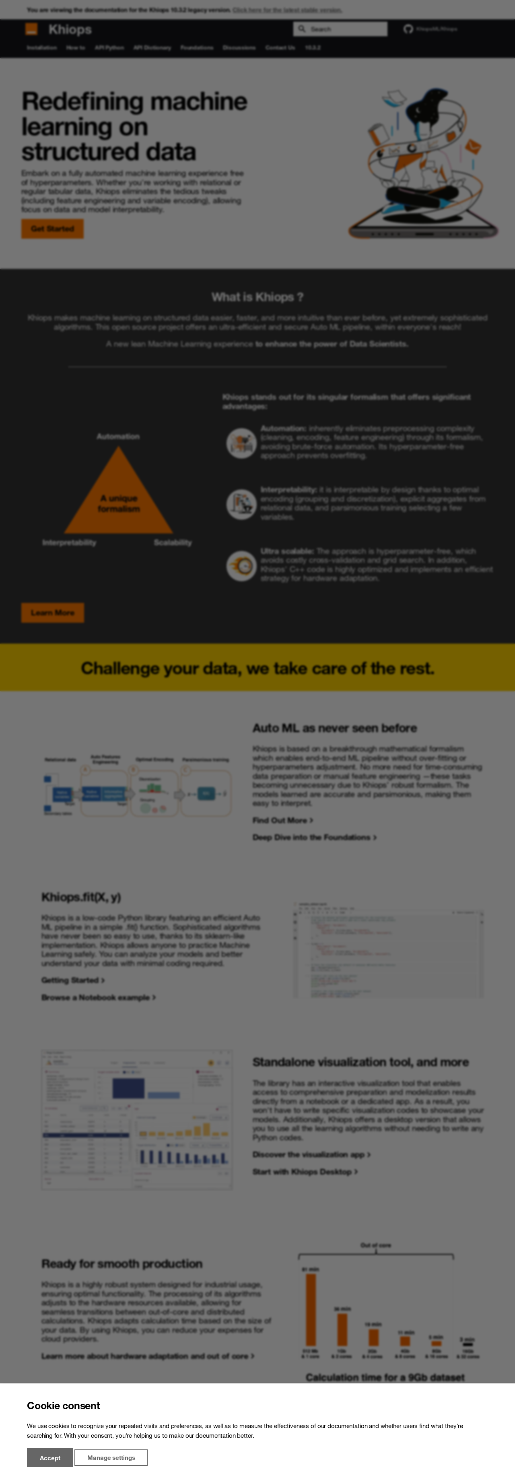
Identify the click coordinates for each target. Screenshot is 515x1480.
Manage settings (111, 1457)
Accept (50, 1457)
